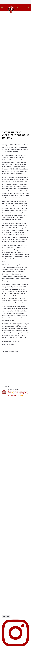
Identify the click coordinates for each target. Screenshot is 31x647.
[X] (17, 7)
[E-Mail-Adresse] (25, 7)
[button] (2, 7)
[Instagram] (20, 7)
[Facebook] (23, 7)
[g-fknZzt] (11, 9)
